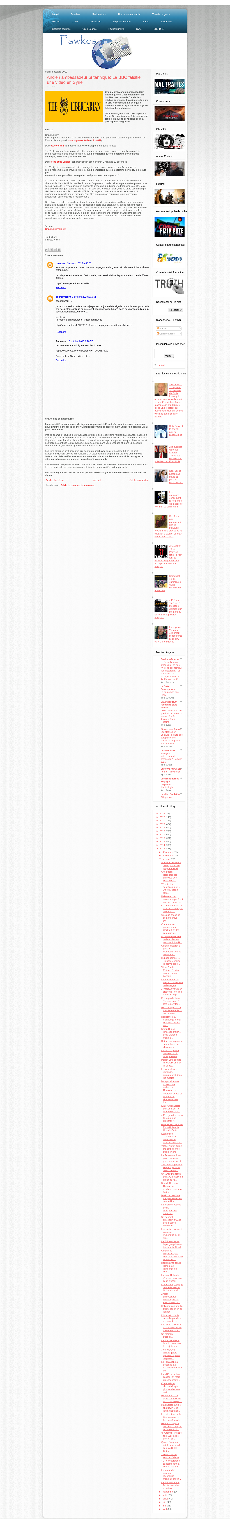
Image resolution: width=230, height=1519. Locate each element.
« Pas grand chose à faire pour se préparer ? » (172, 1118)
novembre (167, 855)
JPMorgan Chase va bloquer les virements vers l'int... (171, 1098)
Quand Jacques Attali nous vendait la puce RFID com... (171, 1446)
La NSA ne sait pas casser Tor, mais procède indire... (171, 1377)
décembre (167, 852)
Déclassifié (95, 21)
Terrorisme (166, 21)
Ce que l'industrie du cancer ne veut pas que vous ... (172, 908)
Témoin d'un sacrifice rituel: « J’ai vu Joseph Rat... (170, 888)
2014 (163, 845)
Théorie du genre (161, 14)
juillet (165, 1498)
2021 (163, 820)
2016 (163, 838)
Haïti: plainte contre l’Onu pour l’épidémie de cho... (171, 1267)
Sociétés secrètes (61, 29)
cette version (57, 145)
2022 (163, 817)
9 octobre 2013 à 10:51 (84, 296)
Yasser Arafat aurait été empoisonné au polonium (171, 1149)
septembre (168, 1491)
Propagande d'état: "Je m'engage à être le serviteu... (171, 1001)
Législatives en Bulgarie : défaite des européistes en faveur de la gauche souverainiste (172, 738)
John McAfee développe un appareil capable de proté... (170, 1354)
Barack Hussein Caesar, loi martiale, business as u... (171, 1187)
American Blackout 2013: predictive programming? (171, 865)
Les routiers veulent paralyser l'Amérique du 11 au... (171, 1233)
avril (164, 1509)
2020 (163, 824)
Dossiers (75, 14)
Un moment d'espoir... (167, 1335)
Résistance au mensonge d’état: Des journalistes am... (171, 1021)
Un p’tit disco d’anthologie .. (168, 786)
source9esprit (63, 296)
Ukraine (56, 21)
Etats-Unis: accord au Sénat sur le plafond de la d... (170, 1108)
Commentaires (166, 333)
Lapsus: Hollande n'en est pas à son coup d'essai (171, 1278)
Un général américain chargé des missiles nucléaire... (171, 1221)
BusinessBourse (170, 659)
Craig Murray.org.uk (55, 229)
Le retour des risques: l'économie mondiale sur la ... (171, 1474)
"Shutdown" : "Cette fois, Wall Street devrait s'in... (171, 1435)
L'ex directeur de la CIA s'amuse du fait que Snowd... (171, 1417)
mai (164, 1505)
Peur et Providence (171, 771)
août (165, 1495)
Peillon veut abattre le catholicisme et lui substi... (171, 1062)
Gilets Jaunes (89, 29)
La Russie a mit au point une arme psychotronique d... (172, 1158)
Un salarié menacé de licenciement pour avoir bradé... (171, 939)
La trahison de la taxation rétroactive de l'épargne (172, 982)
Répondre (61, 287)
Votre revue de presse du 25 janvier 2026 (171, 759)
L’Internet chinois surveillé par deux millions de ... (171, 1318)
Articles (162, 328)
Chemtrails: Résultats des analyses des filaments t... (169, 876)
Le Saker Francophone (168, 687)
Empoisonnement (122, 21)
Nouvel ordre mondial (129, 14)
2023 (163, 813)
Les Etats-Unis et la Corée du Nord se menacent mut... (171, 1327)
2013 (163, 848)
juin (164, 1502)
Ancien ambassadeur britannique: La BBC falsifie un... (170, 1298)
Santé (146, 21)
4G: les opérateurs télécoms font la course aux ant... (170, 1463)
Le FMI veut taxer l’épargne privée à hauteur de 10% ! (171, 1244)
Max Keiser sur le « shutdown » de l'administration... (171, 1408)
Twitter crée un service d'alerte (170, 1456)
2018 (163, 831)
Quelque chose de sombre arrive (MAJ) (170, 918)
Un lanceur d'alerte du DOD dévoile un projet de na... (172, 1177)
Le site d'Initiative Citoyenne (170, 795)
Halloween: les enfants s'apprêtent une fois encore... (172, 899)
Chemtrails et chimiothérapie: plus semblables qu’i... (170, 1387)
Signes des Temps (171, 729)
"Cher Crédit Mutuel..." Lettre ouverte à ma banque (170, 971)
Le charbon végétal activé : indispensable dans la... (171, 1209)
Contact (162, 365)
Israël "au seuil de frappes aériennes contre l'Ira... (171, 1198)
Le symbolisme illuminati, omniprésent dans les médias (171, 1073)
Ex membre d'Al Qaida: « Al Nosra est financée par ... (171, 1398)
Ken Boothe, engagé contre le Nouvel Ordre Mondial (172, 1287)
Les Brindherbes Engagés (170, 780)
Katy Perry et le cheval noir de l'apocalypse (176, 430)
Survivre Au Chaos (171, 768)
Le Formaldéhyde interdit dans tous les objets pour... (171, 1343)
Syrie (139, 29)
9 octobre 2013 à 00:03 (79, 263)
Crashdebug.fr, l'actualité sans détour (169, 704)
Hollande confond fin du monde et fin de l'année (172, 1309)
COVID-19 (158, 29)
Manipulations (99, 14)
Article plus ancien (139, 480)
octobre (166, 859)
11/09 (75, 21)
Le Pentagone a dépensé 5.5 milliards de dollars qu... (171, 1366)
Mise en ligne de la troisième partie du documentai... (171, 1010)
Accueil (55, 14)
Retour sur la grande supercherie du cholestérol (172, 1044)
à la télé (97, 140)
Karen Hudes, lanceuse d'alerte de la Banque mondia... (171, 1033)
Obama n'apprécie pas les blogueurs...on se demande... (171, 950)
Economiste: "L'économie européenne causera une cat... (171, 1138)
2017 (163, 834)
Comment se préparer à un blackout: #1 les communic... (170, 928)
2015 (163, 841)
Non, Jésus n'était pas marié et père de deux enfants (176, 477)
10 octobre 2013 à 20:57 (80, 341)
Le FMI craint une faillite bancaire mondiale (170, 1485)
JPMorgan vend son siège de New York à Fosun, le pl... (171, 992)
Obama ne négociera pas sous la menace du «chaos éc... (172, 1255)
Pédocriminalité (116, 29)
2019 (163, 827)
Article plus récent (55, 480)
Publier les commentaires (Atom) (78, 485)
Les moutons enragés (168, 752)
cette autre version (60, 161)
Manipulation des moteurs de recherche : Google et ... (170, 1085)
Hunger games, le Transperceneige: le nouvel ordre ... (171, 961)
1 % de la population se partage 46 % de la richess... (171, 1167)
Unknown (61, 263)
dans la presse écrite (79, 140)
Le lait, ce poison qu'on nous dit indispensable (170, 1053)
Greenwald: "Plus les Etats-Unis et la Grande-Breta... (172, 1127)
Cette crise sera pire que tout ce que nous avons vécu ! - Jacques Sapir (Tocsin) (171, 716)
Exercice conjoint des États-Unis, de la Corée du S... (171, 1426)
